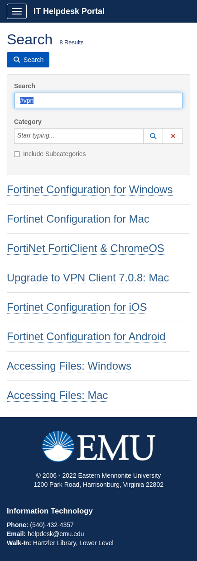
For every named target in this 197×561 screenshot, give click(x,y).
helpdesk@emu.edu (56, 533)
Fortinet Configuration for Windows (90, 189)
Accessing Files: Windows (69, 366)
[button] (153, 136)
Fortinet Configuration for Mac (78, 219)
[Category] (59, 136)
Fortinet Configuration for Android (86, 336)
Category (28, 121)
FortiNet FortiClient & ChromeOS (85, 248)
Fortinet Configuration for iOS (77, 307)
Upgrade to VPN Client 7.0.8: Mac (88, 277)
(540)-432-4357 (52, 524)
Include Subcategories (50, 153)
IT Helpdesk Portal (69, 11)
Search (24, 86)
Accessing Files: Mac (57, 395)
